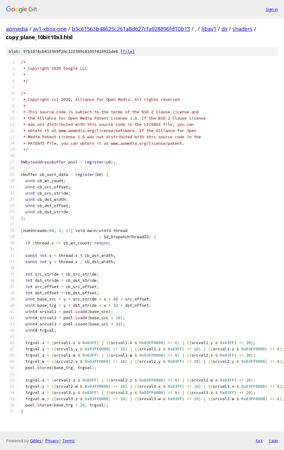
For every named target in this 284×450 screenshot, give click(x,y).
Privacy (52, 440)
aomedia (17, 28)
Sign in (272, 9)
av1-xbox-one (50, 28)
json (273, 440)
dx (224, 28)
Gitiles (36, 440)
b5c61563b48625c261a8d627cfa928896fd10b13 (131, 28)
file (127, 51)
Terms (68, 440)
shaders (242, 28)
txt (259, 440)
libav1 (208, 28)
